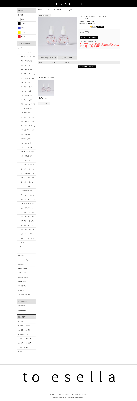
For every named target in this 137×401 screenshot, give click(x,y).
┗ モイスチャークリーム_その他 (27, 217)
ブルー (21, 28)
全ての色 (20, 15)
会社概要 (52, 394)
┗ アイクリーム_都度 (25, 52)
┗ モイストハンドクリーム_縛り (26, 182)
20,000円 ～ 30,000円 (24, 347)
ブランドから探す (23, 301)
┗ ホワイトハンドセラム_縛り (27, 174)
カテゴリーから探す (24, 43)
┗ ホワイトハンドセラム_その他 (27, 221)
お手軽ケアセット (23, 286)
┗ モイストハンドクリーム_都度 (26, 87)
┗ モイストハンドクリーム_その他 (26, 230)
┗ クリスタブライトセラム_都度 (26, 83)
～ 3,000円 (21, 321)
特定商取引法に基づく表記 (79, 394)
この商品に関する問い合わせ (47, 58)
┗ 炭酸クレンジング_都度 (27, 56)
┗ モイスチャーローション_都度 (26, 70)
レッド (21, 36)
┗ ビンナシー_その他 (25, 234)
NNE (19, 247)
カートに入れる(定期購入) (89, 37)
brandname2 (22, 310)
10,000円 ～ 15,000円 (24, 338)
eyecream (21, 255)
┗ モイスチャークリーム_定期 (27, 122)
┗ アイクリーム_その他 (26, 195)
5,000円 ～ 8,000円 (24, 330)
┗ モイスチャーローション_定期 (26, 117)
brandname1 (22, 306)
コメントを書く (44, 103)
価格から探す (22, 317)
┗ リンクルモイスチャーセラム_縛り (26, 161)
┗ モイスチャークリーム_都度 (27, 74)
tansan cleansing (23, 260)
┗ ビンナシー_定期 (25, 139)
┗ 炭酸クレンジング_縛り (27, 151)
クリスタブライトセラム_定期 (63, 10)
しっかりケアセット (24, 294)
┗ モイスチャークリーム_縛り (27, 169)
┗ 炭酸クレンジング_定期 (27, 104)
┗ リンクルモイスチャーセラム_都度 (26, 65)
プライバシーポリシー (63, 394)
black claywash (22, 268)
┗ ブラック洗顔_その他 (26, 203)
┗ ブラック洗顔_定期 (25, 108)
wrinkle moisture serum (25, 273)
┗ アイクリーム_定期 (25, 100)
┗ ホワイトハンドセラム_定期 (27, 126)
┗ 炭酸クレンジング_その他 (27, 200)
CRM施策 (21, 290)
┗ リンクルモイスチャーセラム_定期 (26, 113)
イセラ (20, 48)
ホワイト (22, 19)
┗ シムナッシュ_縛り (25, 190)
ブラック (22, 23)
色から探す (21, 10)
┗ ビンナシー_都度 (25, 91)
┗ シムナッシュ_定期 (25, 143)
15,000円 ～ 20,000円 (24, 343)
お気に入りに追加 (67, 58)
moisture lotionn (23, 277)
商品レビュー (43, 98)
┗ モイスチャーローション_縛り (26, 165)
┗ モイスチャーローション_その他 (26, 213)
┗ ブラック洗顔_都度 (25, 61)
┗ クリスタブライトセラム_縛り (26, 178)
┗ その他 (22, 242)
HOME (40, 10)
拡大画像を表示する (44, 15)
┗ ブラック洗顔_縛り (25, 156)
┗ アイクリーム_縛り (25, 147)
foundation (21, 264)
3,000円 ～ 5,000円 (24, 325)
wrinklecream (22, 281)
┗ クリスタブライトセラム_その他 (26, 226)
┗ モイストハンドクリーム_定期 (26, 135)
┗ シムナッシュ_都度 (25, 95)
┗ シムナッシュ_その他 (26, 238)
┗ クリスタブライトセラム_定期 (26, 130)
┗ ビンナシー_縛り (25, 186)
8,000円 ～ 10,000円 (24, 334)
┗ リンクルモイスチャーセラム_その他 (26, 208)
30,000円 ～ (21, 351)
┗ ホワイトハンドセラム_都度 (27, 78)
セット (20, 251)
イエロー (22, 32)
